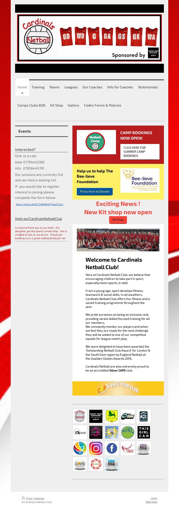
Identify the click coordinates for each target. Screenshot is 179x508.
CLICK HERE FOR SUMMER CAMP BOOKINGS (135, 151)
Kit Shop (118, 219)
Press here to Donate (94, 191)
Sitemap (39, 498)
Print (27, 498)
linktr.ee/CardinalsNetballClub (38, 219)
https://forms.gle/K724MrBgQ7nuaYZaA (39, 204)
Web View (151, 501)
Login (154, 497)
